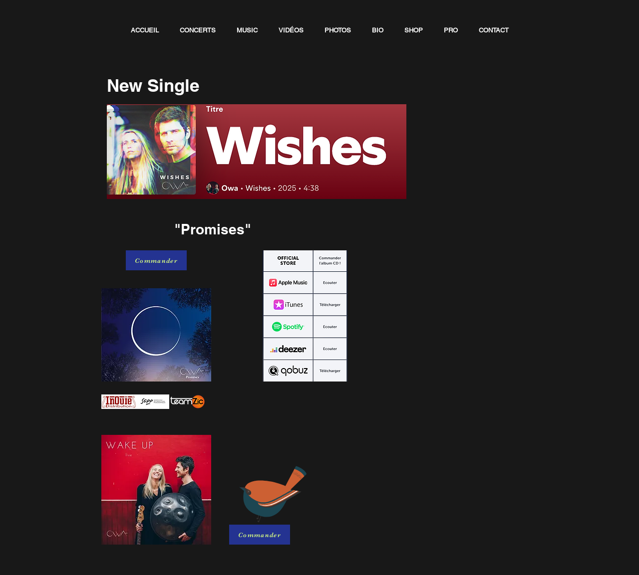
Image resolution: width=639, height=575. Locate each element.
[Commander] (156, 260)
